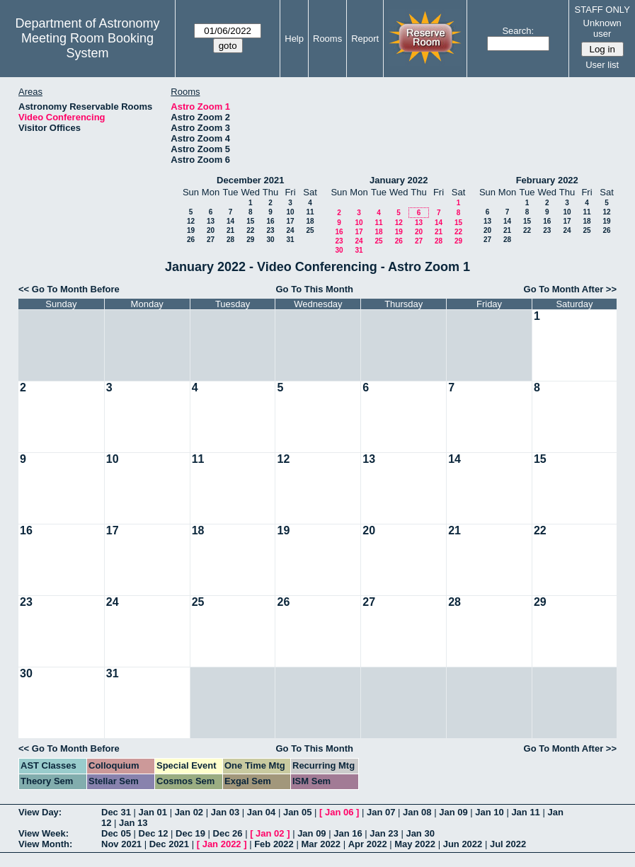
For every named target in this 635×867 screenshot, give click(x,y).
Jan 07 (381, 812)
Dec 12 (153, 833)
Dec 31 (116, 812)
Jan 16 (347, 833)
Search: (518, 30)
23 (270, 230)
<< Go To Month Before (69, 289)
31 (290, 239)
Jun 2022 (463, 844)
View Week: (43, 833)
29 (250, 239)
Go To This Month (315, 289)
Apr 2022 (367, 844)
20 (210, 230)
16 (270, 221)
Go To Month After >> (570, 289)
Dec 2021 (169, 844)
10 (290, 212)
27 (210, 239)
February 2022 (547, 180)
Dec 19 (190, 833)
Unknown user (602, 28)
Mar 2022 (321, 844)
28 (230, 239)
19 (191, 230)
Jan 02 (189, 812)
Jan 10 (489, 812)
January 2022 (399, 180)
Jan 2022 (221, 844)
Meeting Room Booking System (87, 45)
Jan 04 (261, 812)
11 (310, 212)
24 (290, 230)
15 (250, 221)
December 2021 (250, 180)
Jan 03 (225, 812)
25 (310, 230)
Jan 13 (133, 822)
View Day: (40, 812)
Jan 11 (525, 812)
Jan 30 (420, 833)
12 (191, 221)
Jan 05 (297, 812)
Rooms (327, 38)
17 (290, 221)
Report (365, 38)
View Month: (45, 844)
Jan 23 (384, 833)
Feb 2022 (274, 844)
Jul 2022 (508, 844)
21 (230, 230)
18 (310, 221)
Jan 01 (153, 812)
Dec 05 (116, 833)
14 (230, 221)
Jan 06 (339, 812)
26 (191, 239)
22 (250, 230)
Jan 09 (453, 812)
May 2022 (414, 844)
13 (210, 221)
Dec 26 (228, 833)
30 (270, 239)
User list (602, 64)
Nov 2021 (121, 844)
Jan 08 (417, 812)
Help (294, 38)
